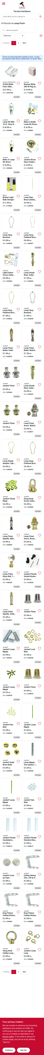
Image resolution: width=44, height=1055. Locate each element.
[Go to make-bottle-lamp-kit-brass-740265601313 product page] (32, 119)
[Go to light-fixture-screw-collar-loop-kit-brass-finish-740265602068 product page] (11, 270)
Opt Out (23, 1050)
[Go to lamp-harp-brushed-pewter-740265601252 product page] (11, 232)
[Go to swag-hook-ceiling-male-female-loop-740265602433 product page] (32, 948)
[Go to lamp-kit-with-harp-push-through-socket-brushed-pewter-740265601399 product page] (11, 119)
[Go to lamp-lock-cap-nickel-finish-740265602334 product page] (11, 872)
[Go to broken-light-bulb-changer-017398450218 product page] (11, 194)
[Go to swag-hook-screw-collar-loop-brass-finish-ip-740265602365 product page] (32, 496)
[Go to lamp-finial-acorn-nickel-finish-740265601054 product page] (32, 420)
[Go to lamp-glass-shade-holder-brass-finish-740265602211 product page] (32, 157)
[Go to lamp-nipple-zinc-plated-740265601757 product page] (32, 759)
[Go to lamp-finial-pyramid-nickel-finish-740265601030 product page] (11, 383)
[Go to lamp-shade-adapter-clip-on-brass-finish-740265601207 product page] (11, 458)
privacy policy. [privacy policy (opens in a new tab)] (8, 1037)
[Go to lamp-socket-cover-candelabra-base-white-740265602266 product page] (11, 835)
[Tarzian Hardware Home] (22, 5)
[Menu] (3, 3)
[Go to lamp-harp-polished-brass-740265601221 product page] (11, 307)
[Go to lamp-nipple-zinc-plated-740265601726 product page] (32, 722)
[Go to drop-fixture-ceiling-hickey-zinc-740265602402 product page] (11, 910)
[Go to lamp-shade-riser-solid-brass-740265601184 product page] (32, 383)
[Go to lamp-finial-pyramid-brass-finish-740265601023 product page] (11, 420)
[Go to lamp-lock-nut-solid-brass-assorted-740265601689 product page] (32, 646)
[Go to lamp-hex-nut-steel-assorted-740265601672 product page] (32, 797)
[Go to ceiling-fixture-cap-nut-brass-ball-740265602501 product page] (11, 759)
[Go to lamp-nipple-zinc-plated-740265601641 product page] (11, 797)
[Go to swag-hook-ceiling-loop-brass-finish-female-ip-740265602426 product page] (11, 948)
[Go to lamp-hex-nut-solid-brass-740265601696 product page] (11, 722)
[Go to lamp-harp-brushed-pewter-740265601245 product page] (32, 307)
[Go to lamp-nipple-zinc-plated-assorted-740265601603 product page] (11, 684)
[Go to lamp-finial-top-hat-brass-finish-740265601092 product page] (32, 684)
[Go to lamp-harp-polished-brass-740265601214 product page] (32, 458)
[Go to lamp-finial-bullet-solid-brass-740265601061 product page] (11, 345)
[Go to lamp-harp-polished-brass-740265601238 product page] (32, 232)
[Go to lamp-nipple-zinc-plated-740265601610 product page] (11, 646)
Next (24, 43)
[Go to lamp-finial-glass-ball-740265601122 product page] (11, 571)
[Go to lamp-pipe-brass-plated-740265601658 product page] (32, 194)
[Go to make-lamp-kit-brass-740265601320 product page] (11, 157)
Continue (9, 1050)
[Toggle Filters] (41, 35)
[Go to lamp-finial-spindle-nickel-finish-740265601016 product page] (11, 533)
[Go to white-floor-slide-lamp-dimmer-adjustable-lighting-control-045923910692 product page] (11, 81)
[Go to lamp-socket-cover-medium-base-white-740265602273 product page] (32, 835)
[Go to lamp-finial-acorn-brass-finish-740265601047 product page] (32, 533)
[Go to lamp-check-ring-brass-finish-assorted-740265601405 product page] (11, 496)
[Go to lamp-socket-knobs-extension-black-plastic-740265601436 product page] (32, 571)
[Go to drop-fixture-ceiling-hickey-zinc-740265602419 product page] (32, 910)
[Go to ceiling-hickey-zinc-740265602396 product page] (32, 872)
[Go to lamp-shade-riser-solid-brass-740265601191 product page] (32, 270)
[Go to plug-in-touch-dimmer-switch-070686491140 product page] (32, 81)
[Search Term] (22, 16)
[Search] (40, 16)
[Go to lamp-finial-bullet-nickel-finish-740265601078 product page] (32, 345)
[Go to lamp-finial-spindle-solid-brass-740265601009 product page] (11, 609)
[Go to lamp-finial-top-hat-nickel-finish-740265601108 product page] (32, 609)
